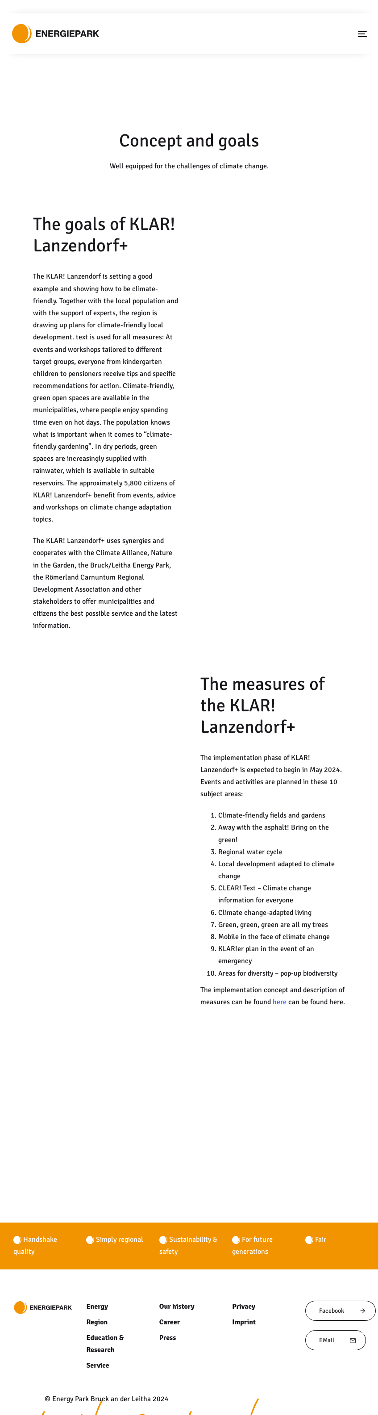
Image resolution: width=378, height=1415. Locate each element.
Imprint (243, 1273)
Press (167, 1289)
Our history (176, 1257)
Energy (96, 1257)
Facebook (342, 1262)
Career (169, 1273)
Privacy (243, 1257)
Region (96, 1273)
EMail (338, 1292)
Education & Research (104, 1295)
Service (97, 1317)
